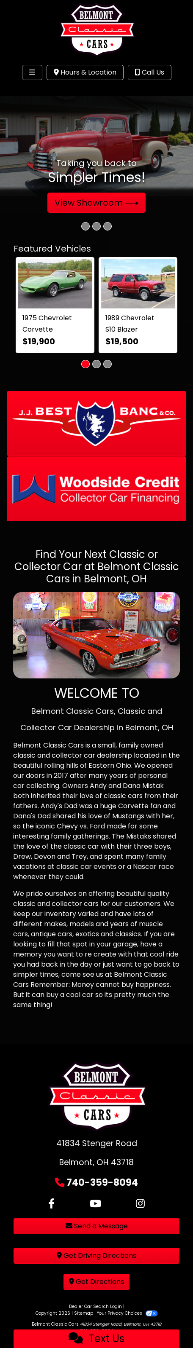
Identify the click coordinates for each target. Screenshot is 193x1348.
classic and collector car (54, 755)
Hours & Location (85, 72)
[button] (96, 423)
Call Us (149, 72)
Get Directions (96, 1281)
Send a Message (97, 1226)
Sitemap (83, 1313)
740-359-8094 (102, 1182)
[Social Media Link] (140, 1203)
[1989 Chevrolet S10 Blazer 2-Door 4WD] (138, 284)
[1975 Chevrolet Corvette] (55, 284)
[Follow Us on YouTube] (95, 1203)
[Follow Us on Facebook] (51, 1203)
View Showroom (97, 203)
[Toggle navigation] (32, 72)
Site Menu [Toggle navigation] (33, 90)
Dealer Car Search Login (95, 1306)
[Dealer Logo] (96, 30)
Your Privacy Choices (127, 1313)
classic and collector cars (56, 903)
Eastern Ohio (109, 765)
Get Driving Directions (96, 1255)
